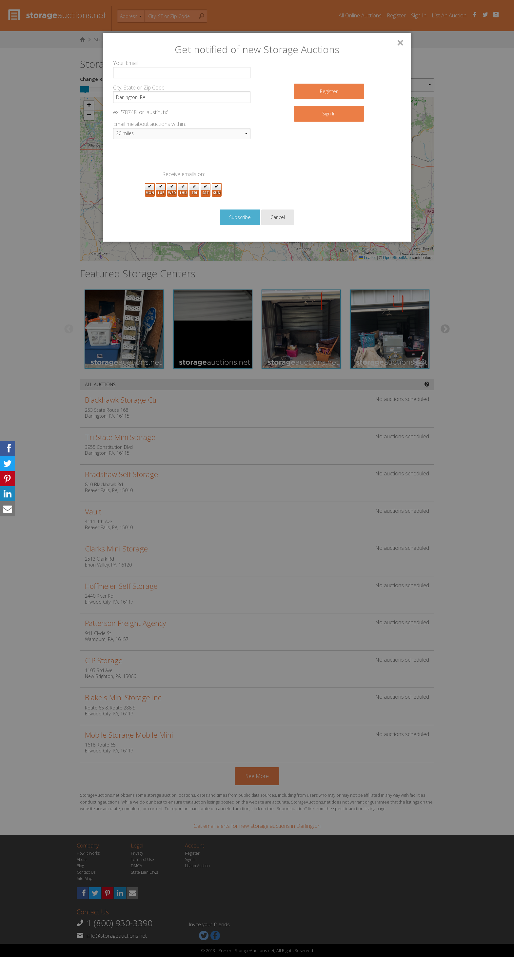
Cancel (277, 217)
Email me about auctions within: (149, 124)
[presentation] (163, 157)
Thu (183, 190)
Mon (150, 190)
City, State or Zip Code (139, 87)
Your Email (125, 63)
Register (329, 91)
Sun (216, 190)
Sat (205, 190)
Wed (172, 190)
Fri (194, 190)
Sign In (329, 113)
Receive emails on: (183, 174)
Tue (160, 190)
